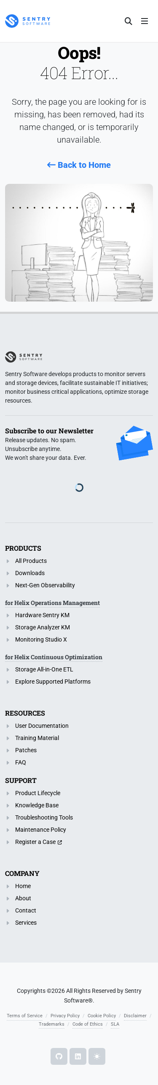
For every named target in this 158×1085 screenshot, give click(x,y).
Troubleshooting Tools (44, 817)
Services (26, 922)
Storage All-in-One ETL (44, 669)
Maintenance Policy (40, 829)
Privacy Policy (65, 1016)
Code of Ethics (87, 1024)
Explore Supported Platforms (53, 681)
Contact (25, 910)
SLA (115, 1024)
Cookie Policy (102, 1016)
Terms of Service (25, 1016)
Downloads (30, 573)
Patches (26, 750)
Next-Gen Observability (45, 585)
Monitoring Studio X (41, 639)
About (23, 898)
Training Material (37, 738)
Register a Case (35, 841)
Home (23, 886)
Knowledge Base (37, 805)
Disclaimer (135, 1016)
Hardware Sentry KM (42, 615)
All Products (31, 560)
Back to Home (79, 165)
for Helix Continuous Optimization (53, 657)
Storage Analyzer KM (42, 627)
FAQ (20, 762)
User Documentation (42, 725)
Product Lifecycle (37, 793)
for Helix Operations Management (52, 603)
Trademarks (51, 1024)
